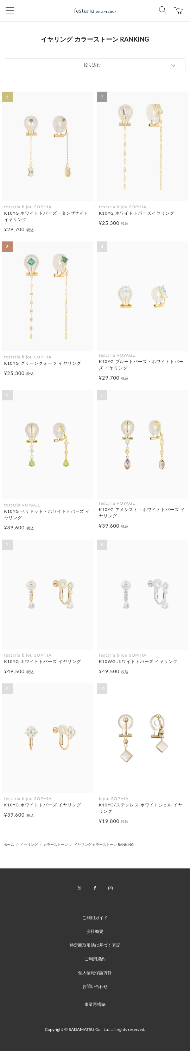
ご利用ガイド (95, 917)
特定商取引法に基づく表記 (95, 945)
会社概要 (95, 931)
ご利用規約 (95, 958)
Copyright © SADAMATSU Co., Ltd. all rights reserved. (95, 1029)
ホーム (9, 844)
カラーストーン (55, 844)
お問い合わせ (95, 986)
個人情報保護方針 (95, 972)
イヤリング (29, 844)
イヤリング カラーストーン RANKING (104, 844)
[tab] (95, 65)
